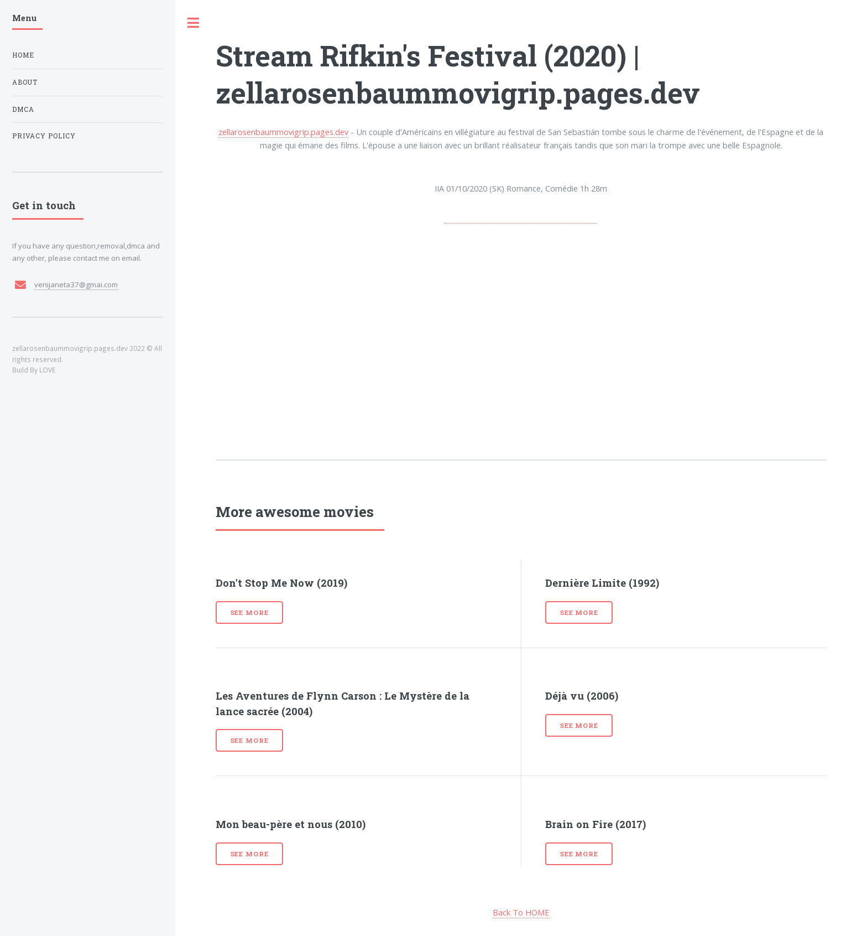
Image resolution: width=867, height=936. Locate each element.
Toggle (193, 23)
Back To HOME (521, 912)
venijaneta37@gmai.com (76, 284)
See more (250, 612)
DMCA (23, 109)
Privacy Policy (44, 136)
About (25, 82)
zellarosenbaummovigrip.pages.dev (283, 131)
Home (23, 55)
